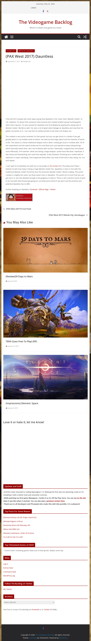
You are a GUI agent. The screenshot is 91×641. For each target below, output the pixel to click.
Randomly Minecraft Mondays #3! (16, 525)
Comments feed (9, 572)
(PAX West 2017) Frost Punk (17, 209)
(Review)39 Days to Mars (19, 276)
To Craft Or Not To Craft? (13, 537)
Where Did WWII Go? (11, 529)
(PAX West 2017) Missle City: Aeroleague (68, 215)
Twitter (53, 189)
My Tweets (7, 589)
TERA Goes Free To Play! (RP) (21, 341)
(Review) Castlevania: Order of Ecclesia (18, 533)
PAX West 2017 (11, 51)
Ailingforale (27, 61)
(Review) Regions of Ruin (13, 521)
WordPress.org (9, 576)
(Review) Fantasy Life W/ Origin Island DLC (20, 517)
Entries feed (8, 568)
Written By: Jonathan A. (26, 51)
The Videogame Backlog (45, 22)
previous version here (56, 501)
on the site (81, 498)
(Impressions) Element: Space (22, 403)
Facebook (33, 189)
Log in (5, 564)
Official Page (44, 189)
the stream (54, 166)
